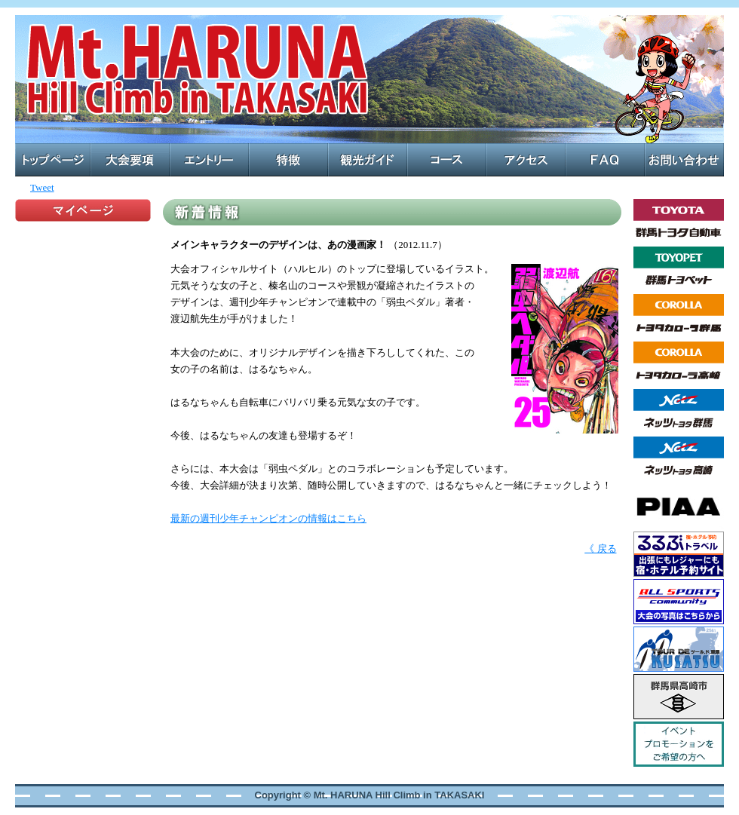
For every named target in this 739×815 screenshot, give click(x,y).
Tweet (42, 187)
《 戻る (600, 548)
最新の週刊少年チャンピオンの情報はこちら (268, 518)
